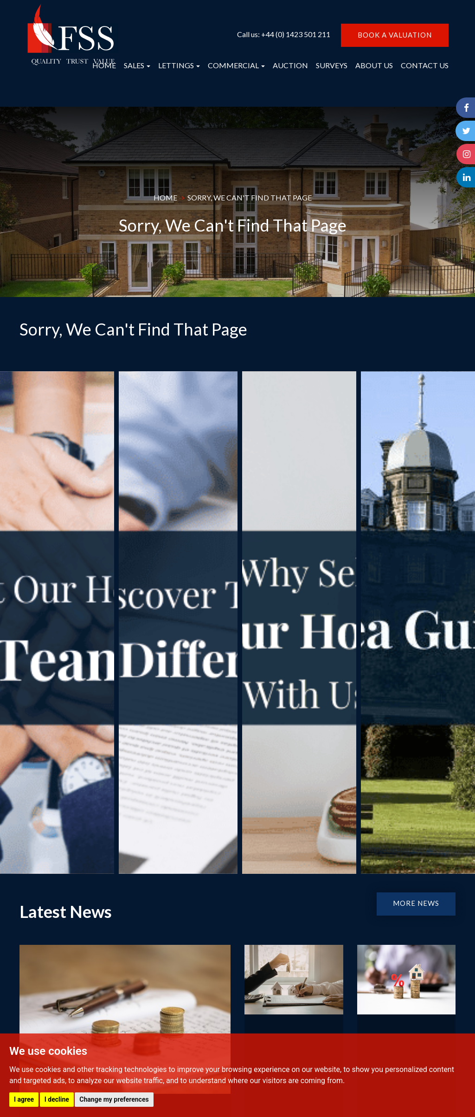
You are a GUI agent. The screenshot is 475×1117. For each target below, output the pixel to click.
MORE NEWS (416, 903)
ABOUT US (374, 65)
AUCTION (290, 65)
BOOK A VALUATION (395, 35)
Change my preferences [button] (113, 1099)
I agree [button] (24, 1099)
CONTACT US (425, 65)
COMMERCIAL (236, 65)
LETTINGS (179, 65)
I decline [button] (57, 1099)
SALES (137, 65)
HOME (104, 65)
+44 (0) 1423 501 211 (295, 34)
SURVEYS (331, 65)
